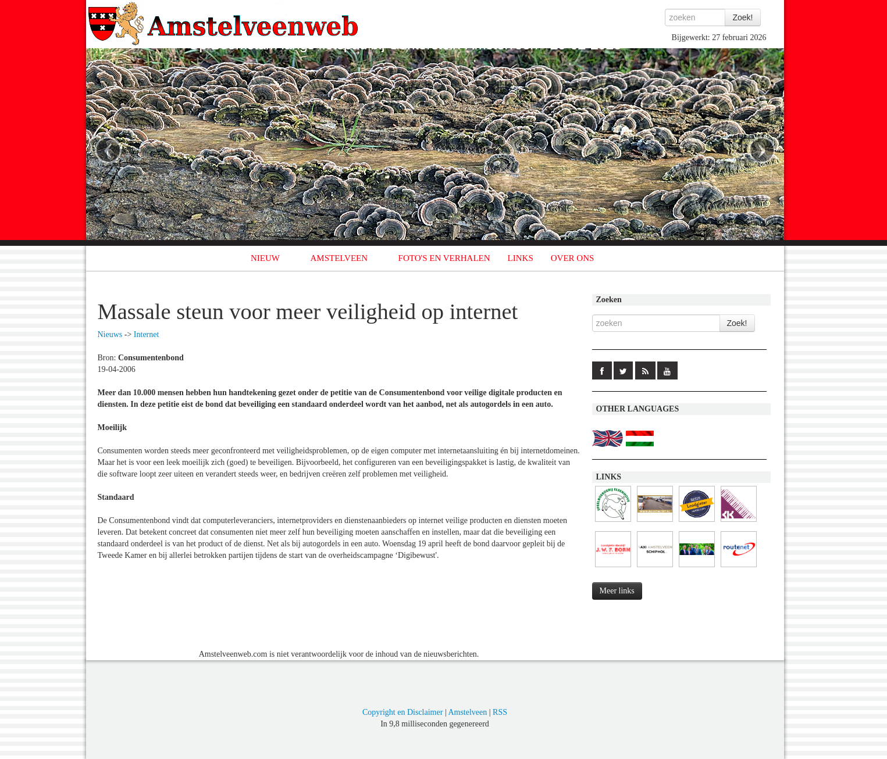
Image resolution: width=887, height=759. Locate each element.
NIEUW (265, 258)
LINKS (520, 258)
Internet (146, 334)
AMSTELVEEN (339, 258)
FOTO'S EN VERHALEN (444, 258)
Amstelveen (467, 712)
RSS (500, 712)
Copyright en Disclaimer (402, 712)
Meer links (617, 590)
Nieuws (110, 334)
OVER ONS (572, 258)
